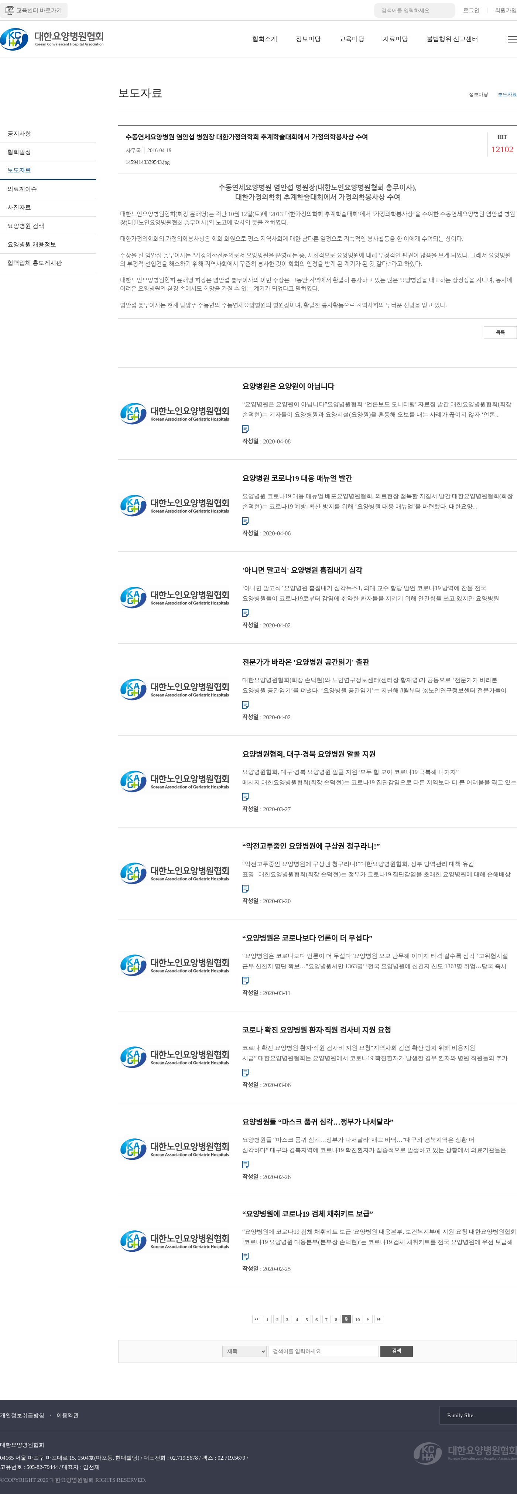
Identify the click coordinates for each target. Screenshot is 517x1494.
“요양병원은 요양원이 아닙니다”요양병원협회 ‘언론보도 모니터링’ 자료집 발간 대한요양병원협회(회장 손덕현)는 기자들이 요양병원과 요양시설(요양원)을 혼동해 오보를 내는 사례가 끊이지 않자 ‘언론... (376, 409)
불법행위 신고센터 (452, 38)
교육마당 (351, 38)
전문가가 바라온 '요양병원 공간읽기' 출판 (305, 662)
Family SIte (460, 1415)
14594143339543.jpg (148, 162)
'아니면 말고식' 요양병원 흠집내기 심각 (302, 570)
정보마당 (308, 38)
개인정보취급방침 (22, 1415)
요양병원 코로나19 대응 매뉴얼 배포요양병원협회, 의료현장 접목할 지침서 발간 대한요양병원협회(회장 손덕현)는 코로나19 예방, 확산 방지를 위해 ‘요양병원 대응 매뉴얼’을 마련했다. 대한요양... (377, 501)
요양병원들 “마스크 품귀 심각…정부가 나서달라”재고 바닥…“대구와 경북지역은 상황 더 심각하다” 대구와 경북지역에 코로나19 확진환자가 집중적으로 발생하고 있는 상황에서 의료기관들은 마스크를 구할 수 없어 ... (374, 1146)
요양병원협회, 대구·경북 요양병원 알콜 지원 (309, 754)
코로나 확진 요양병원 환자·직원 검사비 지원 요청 (316, 1030)
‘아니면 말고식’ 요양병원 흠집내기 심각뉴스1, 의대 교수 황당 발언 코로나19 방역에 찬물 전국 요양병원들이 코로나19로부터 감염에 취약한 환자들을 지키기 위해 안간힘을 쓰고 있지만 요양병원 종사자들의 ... (370, 594)
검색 (396, 1351)
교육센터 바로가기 (34, 10)
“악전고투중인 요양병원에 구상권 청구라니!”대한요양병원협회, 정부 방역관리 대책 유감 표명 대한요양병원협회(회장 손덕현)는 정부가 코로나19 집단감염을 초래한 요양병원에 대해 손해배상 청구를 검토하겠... (376, 870)
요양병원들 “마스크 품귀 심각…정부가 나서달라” (318, 1122)
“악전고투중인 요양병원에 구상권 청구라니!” (311, 846)
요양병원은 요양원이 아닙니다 (288, 387)
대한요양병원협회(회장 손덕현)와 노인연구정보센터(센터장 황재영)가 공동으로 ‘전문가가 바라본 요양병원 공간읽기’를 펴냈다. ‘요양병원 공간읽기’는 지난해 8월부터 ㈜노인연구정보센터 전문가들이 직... (374, 686)
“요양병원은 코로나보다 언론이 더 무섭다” (307, 938)
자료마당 (395, 38)
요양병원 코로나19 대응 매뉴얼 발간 (297, 478)
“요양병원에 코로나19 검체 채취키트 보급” (307, 1214)
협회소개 (264, 38)
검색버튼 (448, 10)
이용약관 (68, 1415)
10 (357, 1319)
